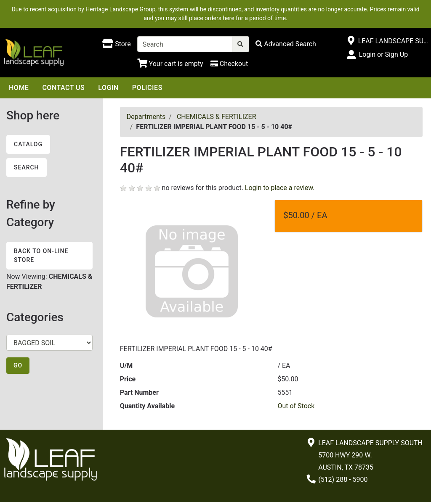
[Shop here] (116, 44)
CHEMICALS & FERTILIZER (216, 117)
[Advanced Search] (285, 44)
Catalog (28, 144)
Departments (146, 117)
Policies (147, 88)
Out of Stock (295, 406)
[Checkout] (229, 64)
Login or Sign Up (383, 54)
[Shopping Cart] (170, 64)
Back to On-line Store (41, 255)
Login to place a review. (280, 188)
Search (26, 167)
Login (108, 88)
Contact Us (63, 88)
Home (19, 88)
